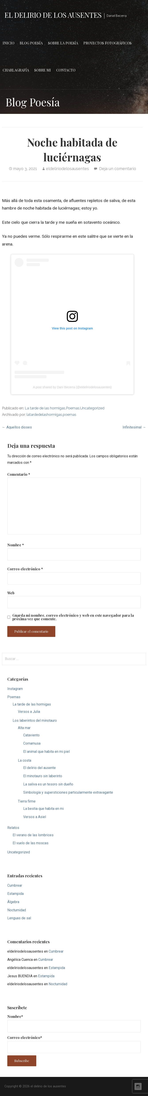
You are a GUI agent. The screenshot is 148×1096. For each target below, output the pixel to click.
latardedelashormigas (44, 414)
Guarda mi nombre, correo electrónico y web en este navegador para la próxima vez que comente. (73, 617)
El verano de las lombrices (33, 835)
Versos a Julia (29, 712)
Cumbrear (14, 885)
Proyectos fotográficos (107, 43)
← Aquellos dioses (17, 427)
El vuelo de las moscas (30, 843)
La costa (24, 760)
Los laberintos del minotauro (35, 720)
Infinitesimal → (134, 427)
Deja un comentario (117, 168)
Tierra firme (27, 801)
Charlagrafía (16, 70)
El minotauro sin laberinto (42, 776)
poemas (69, 414)
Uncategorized (92, 408)
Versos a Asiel (34, 817)
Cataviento (31, 735)
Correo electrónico (25, 569)
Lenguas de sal (19, 918)
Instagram (15, 689)
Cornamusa (31, 743)
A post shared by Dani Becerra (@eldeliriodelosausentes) (72, 387)
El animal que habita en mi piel (46, 751)
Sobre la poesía (63, 43)
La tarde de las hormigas (45, 408)
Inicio (8, 43)
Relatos (13, 828)
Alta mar (24, 728)
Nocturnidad (16, 910)
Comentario (18, 474)
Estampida (15, 894)
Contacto (65, 70)
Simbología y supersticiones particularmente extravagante (68, 792)
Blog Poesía (31, 43)
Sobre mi (42, 70)
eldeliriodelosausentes (67, 168)
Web (10, 593)
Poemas (72, 408)
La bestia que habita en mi (43, 809)
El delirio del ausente (39, 768)
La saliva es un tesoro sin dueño (48, 784)
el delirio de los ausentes (53, 15)
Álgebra (13, 902)
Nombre (15, 545)
